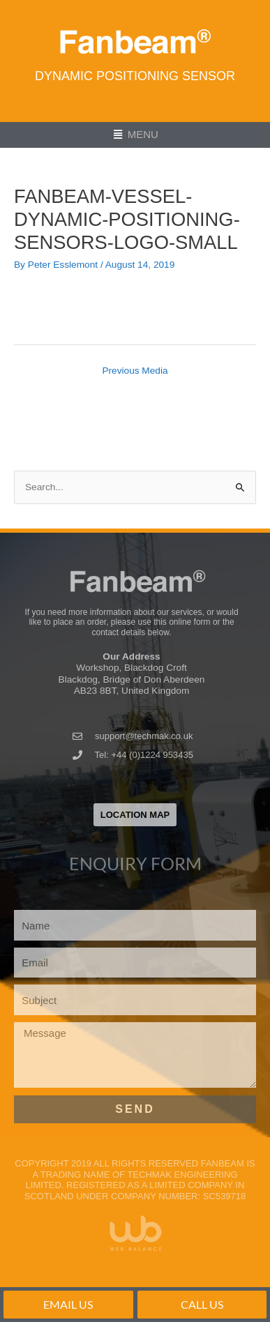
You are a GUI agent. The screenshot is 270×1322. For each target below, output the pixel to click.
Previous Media (134, 370)
